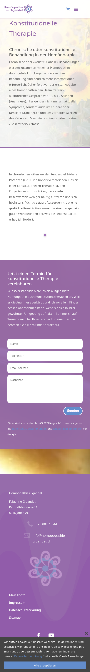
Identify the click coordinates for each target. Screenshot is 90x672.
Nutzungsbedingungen (67, 429)
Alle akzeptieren (45, 665)
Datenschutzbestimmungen (29, 429)
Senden (73, 411)
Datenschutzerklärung (28, 656)
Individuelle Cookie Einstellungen (64, 656)
